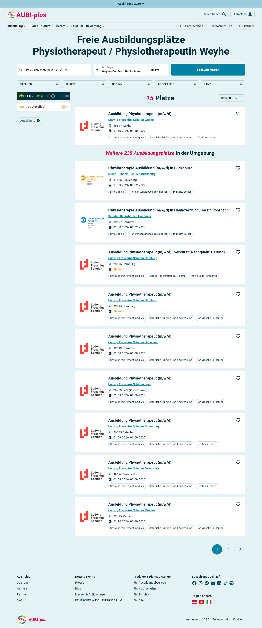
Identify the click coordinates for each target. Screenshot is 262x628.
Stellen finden (208, 69)
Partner (22, 594)
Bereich (85, 84)
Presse (79, 582)
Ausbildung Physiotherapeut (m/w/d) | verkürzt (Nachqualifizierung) (166, 252)
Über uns (22, 582)
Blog (78, 588)
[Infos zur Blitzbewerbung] (53, 96)
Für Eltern (139, 600)
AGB (207, 619)
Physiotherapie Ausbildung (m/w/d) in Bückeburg (150, 168)
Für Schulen (141, 594)
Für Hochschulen (144, 588)
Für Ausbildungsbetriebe (149, 582)
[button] (16, 26)
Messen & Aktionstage (90, 594)
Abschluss (177, 84)
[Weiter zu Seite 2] (240, 549)
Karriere (22, 588)
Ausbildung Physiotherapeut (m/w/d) (139, 114)
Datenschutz (221, 619)
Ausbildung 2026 (131, 3)
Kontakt (238, 619)
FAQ (19, 600)
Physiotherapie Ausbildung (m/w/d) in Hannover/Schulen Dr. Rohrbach (168, 210)
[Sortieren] (231, 98)
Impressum (192, 619)
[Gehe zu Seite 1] (217, 549)
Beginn (131, 84)
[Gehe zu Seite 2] (229, 549)
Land (223, 84)
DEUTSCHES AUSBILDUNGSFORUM (98, 600)
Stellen (39, 84)
